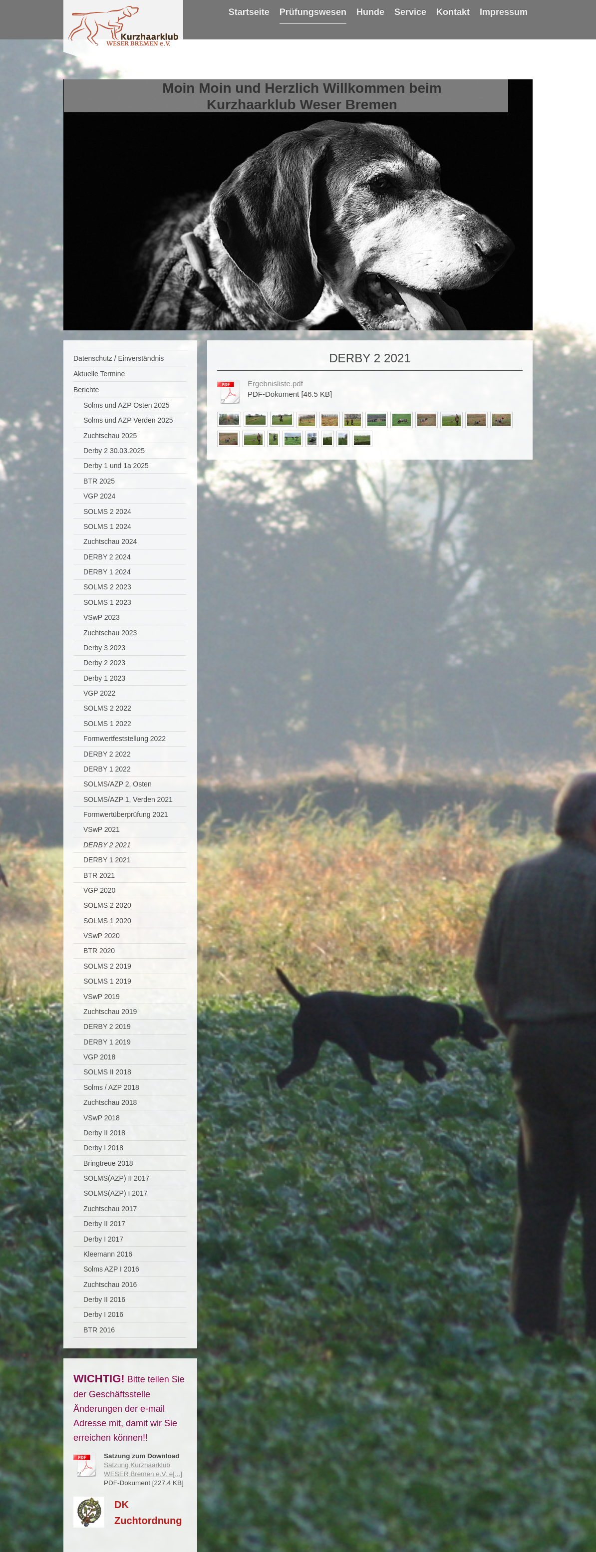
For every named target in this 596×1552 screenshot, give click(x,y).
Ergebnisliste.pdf (275, 383)
